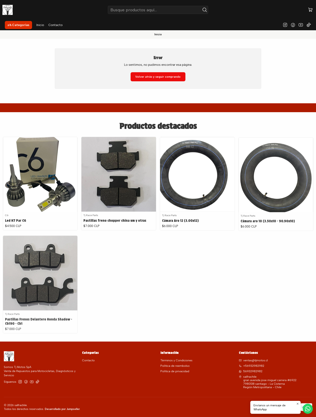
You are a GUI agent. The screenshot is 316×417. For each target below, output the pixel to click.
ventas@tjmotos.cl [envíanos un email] (253, 360)
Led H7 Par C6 (15, 225)
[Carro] (310, 10)
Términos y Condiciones (176, 360)
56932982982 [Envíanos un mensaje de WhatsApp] (250, 371)
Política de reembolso (175, 366)
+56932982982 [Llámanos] (251, 366)
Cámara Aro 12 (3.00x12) (180, 234)
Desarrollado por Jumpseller (62, 409)
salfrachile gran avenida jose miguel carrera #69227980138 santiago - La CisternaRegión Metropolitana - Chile (267, 382)
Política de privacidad (174, 371)
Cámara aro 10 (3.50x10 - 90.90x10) (268, 239)
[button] (18, 25)
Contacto (88, 360)
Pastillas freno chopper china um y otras (114, 229)
